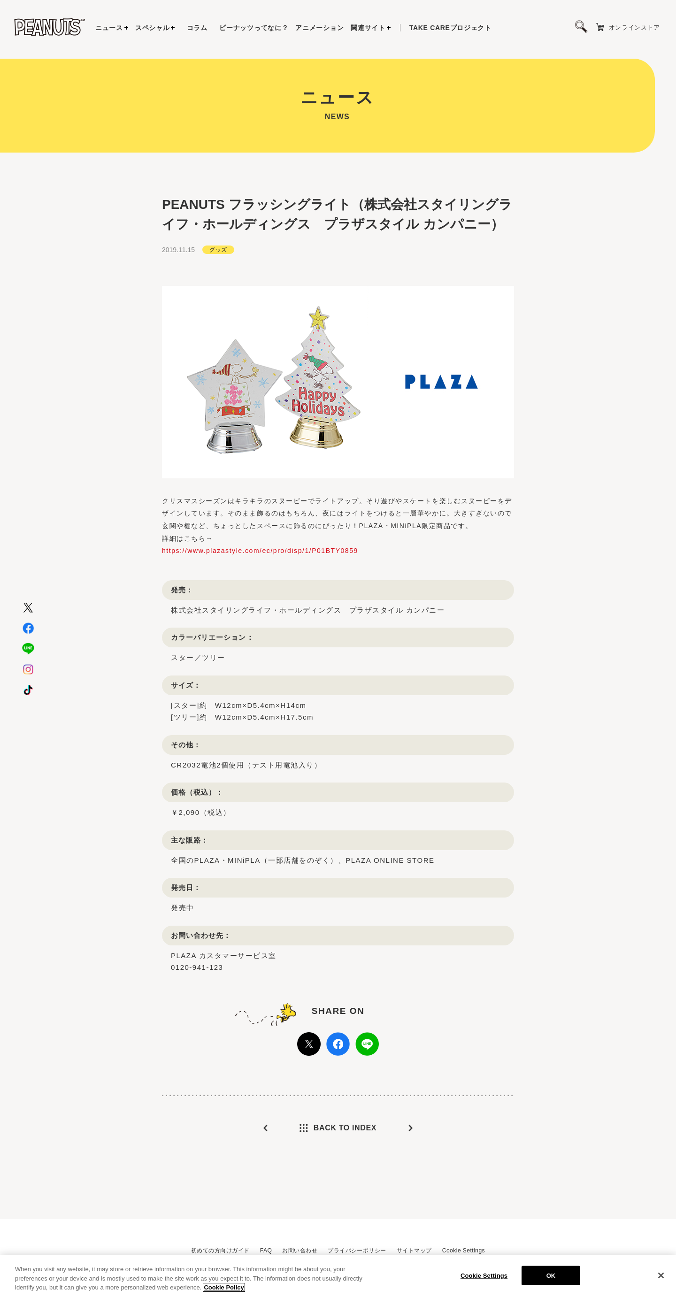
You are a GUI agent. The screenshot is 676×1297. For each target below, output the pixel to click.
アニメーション (319, 27)
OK (551, 1275)
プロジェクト (450, 27)
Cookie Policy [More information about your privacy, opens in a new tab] (224, 1287)
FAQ (266, 1250)
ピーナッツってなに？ (253, 27)
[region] (338, 1276)
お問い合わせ (299, 1250)
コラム (197, 27)
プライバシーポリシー (357, 1250)
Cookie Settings (463, 1250)
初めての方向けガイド (220, 1250)
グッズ (218, 249)
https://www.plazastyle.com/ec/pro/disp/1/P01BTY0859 (260, 549)
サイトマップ (414, 1250)
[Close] (661, 1275)
